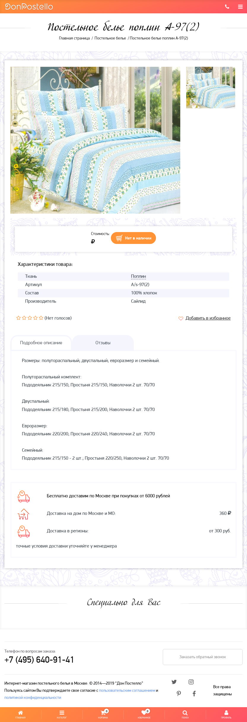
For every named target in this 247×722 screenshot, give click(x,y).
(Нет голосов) (58, 318)
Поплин (138, 276)
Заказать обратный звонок (202, 657)
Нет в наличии (138, 238)
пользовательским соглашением (127, 690)
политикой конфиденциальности (32, 698)
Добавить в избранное (208, 318)
